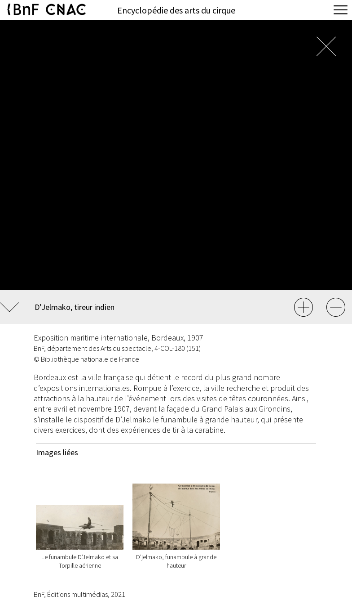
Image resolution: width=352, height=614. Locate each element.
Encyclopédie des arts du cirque (176, 10)
